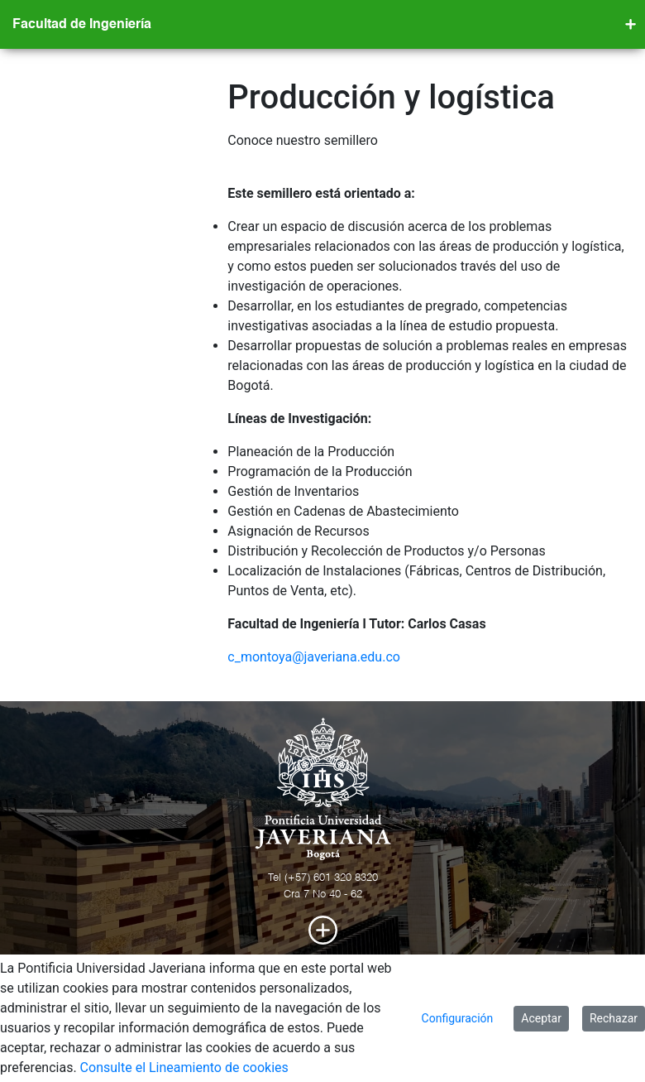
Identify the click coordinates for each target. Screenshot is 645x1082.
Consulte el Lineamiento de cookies (184, 1067)
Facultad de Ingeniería (81, 24)
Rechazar (614, 1018)
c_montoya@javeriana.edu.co (313, 657)
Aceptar (541, 1018)
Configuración (458, 1018)
